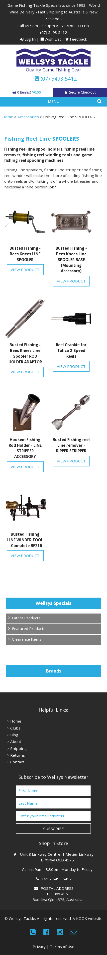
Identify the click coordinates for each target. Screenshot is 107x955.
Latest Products (26, 617)
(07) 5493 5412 (53, 32)
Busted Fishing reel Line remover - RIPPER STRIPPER (71, 445)
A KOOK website (88, 918)
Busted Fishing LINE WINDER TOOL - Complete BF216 (25, 540)
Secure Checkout (80, 92)
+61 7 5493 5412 (57, 878)
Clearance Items (26, 639)
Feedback (76, 39)
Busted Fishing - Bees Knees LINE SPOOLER (25, 254)
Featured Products (28, 628)
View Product (25, 269)
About (15, 741)
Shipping (18, 748)
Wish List (50, 39)
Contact (17, 761)
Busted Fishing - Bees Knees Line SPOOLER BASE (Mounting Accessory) (71, 259)
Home (7, 116)
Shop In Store (53, 843)
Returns (17, 755)
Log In (28, 39)
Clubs (15, 728)
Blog (14, 734)
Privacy (39, 946)
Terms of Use (62, 946)
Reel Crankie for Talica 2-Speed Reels (71, 350)
